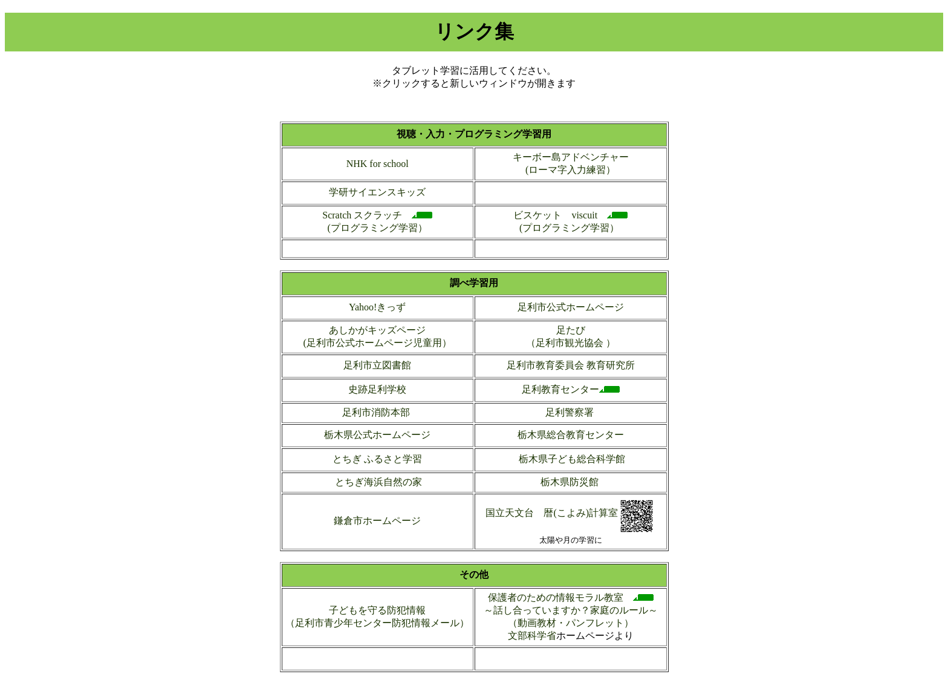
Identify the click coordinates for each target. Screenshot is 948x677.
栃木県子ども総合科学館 (570, 459)
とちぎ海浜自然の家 (378, 482)
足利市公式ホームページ (571, 307)
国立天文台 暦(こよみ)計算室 (551, 513)
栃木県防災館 (570, 482)
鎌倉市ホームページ (377, 520)
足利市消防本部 (377, 412)
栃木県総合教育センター (571, 435)
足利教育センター (560, 389)
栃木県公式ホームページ (377, 435)
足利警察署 (570, 412)
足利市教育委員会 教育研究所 (571, 365)
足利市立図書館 (377, 365)
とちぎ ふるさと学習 (377, 459)
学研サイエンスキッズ (377, 192)
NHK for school (377, 164)
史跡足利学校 (377, 389)
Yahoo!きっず (377, 307)
